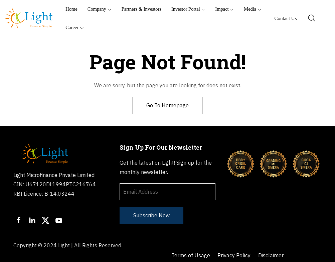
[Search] (312, 18)
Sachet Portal (188, 255)
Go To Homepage (167, 105)
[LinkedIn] (32, 220)
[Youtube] (58, 220)
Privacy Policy (235, 245)
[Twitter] (45, 220)
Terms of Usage (191, 245)
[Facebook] (18, 220)
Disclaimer (272, 245)
